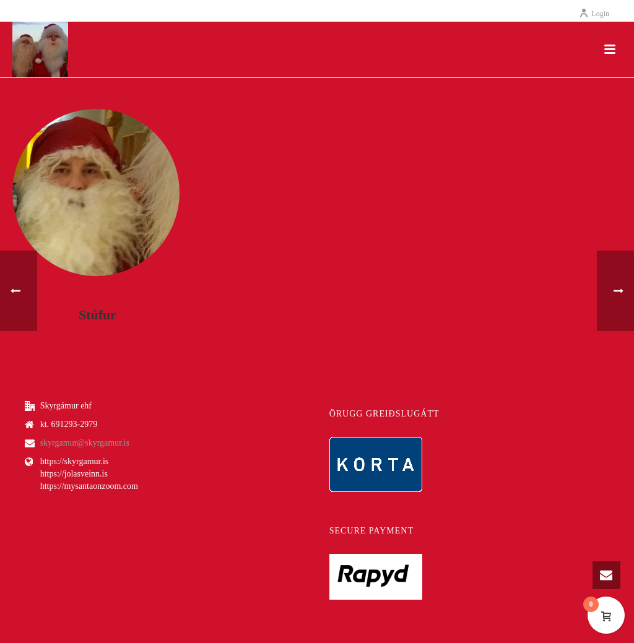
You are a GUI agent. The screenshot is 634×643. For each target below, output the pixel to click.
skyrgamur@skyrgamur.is (84, 442)
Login (594, 13)
